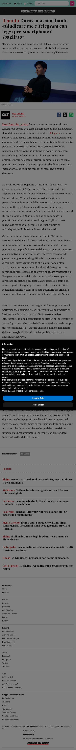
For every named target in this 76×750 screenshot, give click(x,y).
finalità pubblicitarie (10, 371)
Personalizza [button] (38, 405)
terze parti (46, 360)
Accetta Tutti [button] (38, 398)
